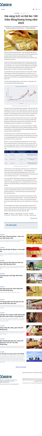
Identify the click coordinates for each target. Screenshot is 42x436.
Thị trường (16, 13)
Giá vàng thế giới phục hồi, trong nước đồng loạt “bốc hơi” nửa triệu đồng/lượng (11, 342)
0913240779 (12, 381)
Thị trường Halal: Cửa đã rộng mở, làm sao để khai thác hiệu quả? (12, 302)
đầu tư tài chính (14, 215)
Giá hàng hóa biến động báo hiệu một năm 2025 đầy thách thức (11, 263)
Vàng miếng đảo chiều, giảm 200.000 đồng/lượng (11, 328)
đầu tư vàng (25, 213)
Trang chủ (3, 9)
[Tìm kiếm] (36, 9)
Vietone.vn (29, 383)
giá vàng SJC (11, 213)
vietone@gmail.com (6, 382)
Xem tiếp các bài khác (21, 367)
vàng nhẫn (31, 213)
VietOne (6, 4)
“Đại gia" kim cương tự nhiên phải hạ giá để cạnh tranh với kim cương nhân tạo (12, 315)
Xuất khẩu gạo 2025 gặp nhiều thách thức (11, 276)
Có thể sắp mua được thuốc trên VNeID (12, 354)
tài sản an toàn (7, 215)
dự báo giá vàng (33, 215)
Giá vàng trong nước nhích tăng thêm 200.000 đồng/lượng (11, 289)
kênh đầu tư (21, 215)
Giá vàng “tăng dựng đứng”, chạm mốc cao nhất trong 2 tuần (12, 237)
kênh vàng (26, 215)
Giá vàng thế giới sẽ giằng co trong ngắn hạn (12, 250)
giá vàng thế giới (18, 213)
